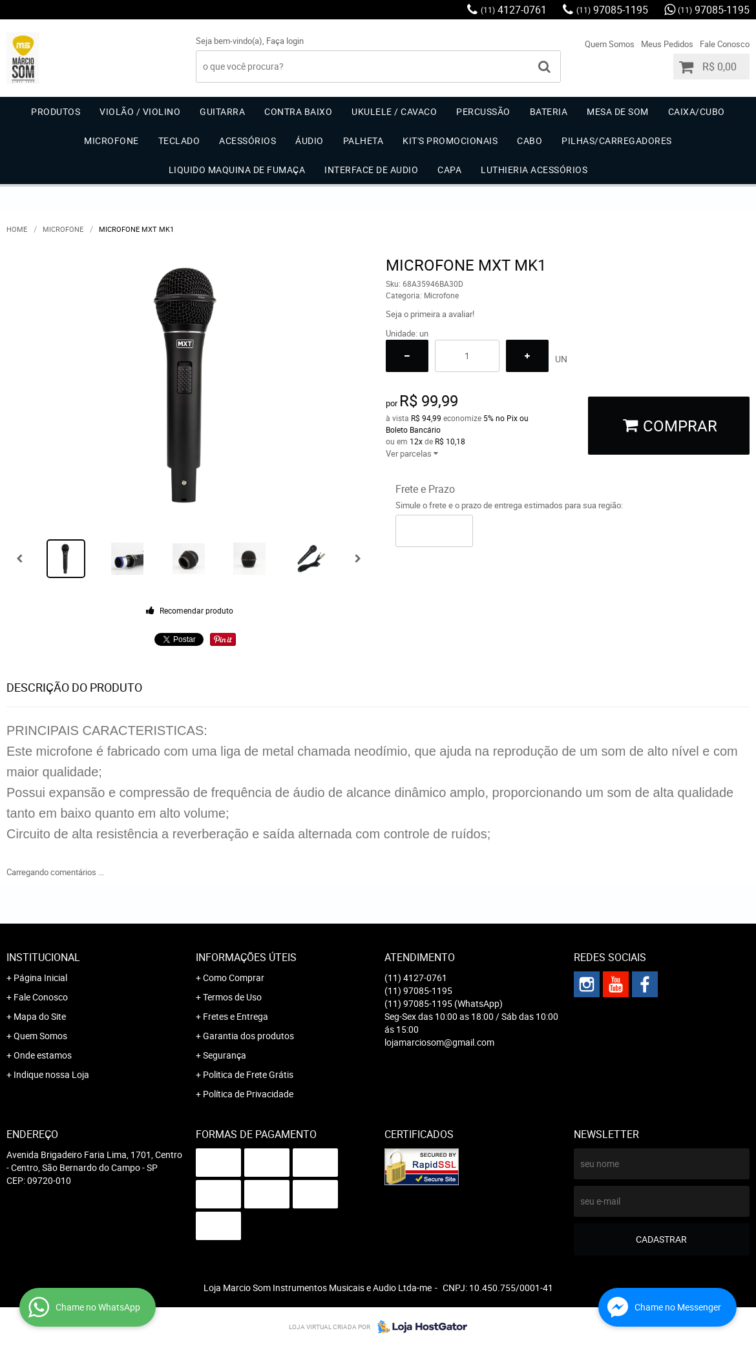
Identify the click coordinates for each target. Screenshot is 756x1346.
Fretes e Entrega (235, 1016)
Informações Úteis (246, 957)
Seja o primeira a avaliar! (430, 314)
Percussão (483, 111)
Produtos (55, 111)
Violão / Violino (140, 111)
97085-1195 (612, 10)
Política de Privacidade (248, 1094)
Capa (449, 169)
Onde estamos (43, 1055)
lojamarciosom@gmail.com (439, 1042)
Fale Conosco (725, 44)
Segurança (224, 1055)
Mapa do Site (40, 1016)
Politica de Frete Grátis (248, 1074)
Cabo (529, 140)
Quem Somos (610, 44)
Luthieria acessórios (534, 169)
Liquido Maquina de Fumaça (237, 169)
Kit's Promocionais (450, 140)
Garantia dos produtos (248, 1036)
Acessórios (247, 140)
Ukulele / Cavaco (394, 111)
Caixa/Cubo (696, 111)
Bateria (549, 111)
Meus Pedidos (667, 44)
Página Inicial (40, 977)
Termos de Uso (232, 997)
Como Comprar (233, 977)
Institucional (43, 957)
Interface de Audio (371, 169)
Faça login (285, 41)
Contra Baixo (298, 111)
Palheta (363, 140)
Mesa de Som (618, 111)
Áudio (309, 140)
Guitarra (222, 111)
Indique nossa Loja (51, 1074)
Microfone (111, 140)
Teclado (179, 140)
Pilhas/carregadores (617, 140)
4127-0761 (514, 10)
